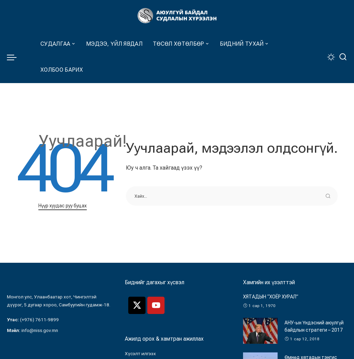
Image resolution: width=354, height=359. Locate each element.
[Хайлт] (343, 57)
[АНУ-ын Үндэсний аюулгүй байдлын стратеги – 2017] (260, 331)
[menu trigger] (15, 57)
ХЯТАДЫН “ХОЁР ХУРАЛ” (270, 296)
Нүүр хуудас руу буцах (62, 205)
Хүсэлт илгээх (140, 353)
